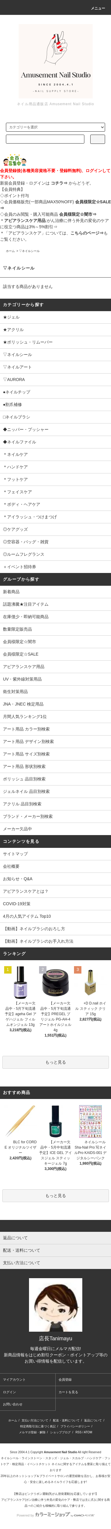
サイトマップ (15, 853)
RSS (78, 1432)
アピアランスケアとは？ (26, 891)
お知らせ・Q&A (18, 878)
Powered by (55, 1515)
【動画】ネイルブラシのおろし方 (34, 928)
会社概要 (11, 866)
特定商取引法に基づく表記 (38, 1426)
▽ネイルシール (29, 251)
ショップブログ (60, 1432)
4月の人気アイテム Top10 (27, 916)
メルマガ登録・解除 (32, 1432)
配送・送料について (66, 1420)
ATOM (88, 1432)
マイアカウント (14, 1379)
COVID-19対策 (16, 903)
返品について (93, 1420)
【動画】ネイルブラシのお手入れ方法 (38, 941)
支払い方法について (35, 1420)
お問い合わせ (12, 1404)
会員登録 (65, 1379)
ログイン (9, 1392)
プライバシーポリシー (75, 1426)
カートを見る (68, 1392)
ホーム (10, 251)
